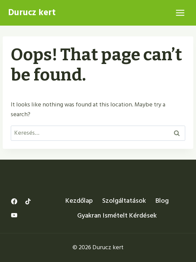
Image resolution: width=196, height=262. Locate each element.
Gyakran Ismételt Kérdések (117, 215)
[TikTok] (28, 201)
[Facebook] (14, 201)
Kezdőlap (79, 200)
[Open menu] (180, 13)
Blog (162, 200)
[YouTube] (14, 215)
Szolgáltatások (124, 200)
